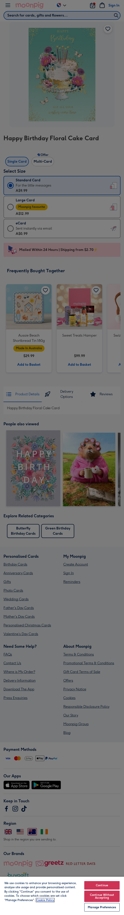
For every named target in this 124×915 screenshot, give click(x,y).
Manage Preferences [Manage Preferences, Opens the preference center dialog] (102, 907)
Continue (102, 885)
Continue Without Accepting (102, 896)
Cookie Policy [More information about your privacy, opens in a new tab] (45, 900)
